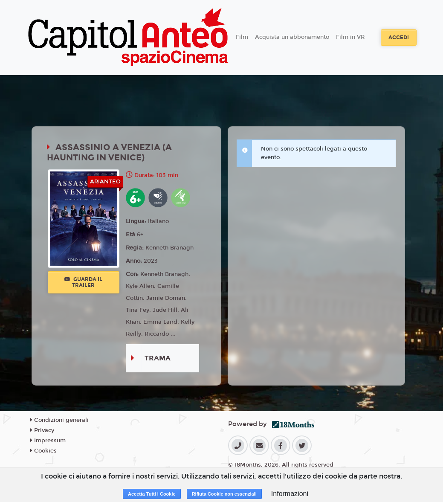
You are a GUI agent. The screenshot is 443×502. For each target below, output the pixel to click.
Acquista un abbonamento (292, 37)
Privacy (42, 430)
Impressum (48, 440)
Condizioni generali (59, 420)
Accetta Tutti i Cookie (152, 493)
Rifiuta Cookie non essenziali (224, 493)
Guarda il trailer (83, 282)
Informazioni (289, 493)
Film (242, 37)
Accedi (398, 38)
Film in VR (350, 37)
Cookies (43, 450)
